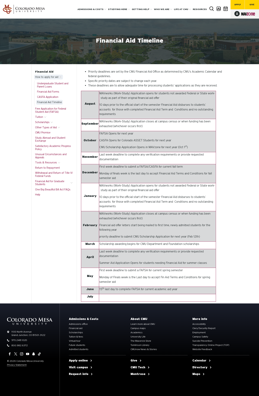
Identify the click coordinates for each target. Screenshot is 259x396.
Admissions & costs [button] (90, 9)
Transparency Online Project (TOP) (210, 345)
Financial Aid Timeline (49, 102)
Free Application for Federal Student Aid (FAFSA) (50, 110)
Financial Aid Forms (48, 91)
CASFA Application (47, 97)
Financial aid (75, 328)
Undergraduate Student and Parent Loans (52, 85)
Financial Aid (44, 71)
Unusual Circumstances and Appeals (51, 156)
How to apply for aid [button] (46, 77)
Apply (237, 5)
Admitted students (78, 349)
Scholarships (76, 332)
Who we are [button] (161, 9)
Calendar (226, 8)
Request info (81, 374)
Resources (200, 9)
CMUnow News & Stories (144, 349)
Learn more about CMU (143, 324)
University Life (138, 336)
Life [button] (181, 9)
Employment (199, 332)
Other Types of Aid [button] (46, 127)
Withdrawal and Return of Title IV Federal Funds (54, 174)
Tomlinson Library (140, 345)
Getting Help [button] (140, 9)
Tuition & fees (76, 336)
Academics (137, 332)
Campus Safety (200, 336)
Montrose (140, 374)
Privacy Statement (17, 364)
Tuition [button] (39, 117)
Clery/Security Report (203, 328)
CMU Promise (42, 132)
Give (252, 5)
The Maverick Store (141, 341)
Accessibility (199, 324)
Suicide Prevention (202, 341)
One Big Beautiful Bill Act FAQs (52, 189)
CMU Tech (140, 367)
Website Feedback (202, 349)
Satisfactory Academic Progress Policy (53, 147)
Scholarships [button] (42, 122)
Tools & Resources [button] (46, 162)
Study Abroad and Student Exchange (50, 139)
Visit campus (80, 367)
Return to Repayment (47, 167)
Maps (198, 374)
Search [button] (211, 9)
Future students (77, 345)
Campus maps (138, 328)
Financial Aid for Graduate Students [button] (49, 183)
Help (37, 194)
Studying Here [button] (117, 9)
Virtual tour (74, 341)
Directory (218, 8)
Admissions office (78, 324)
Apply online (80, 360)
